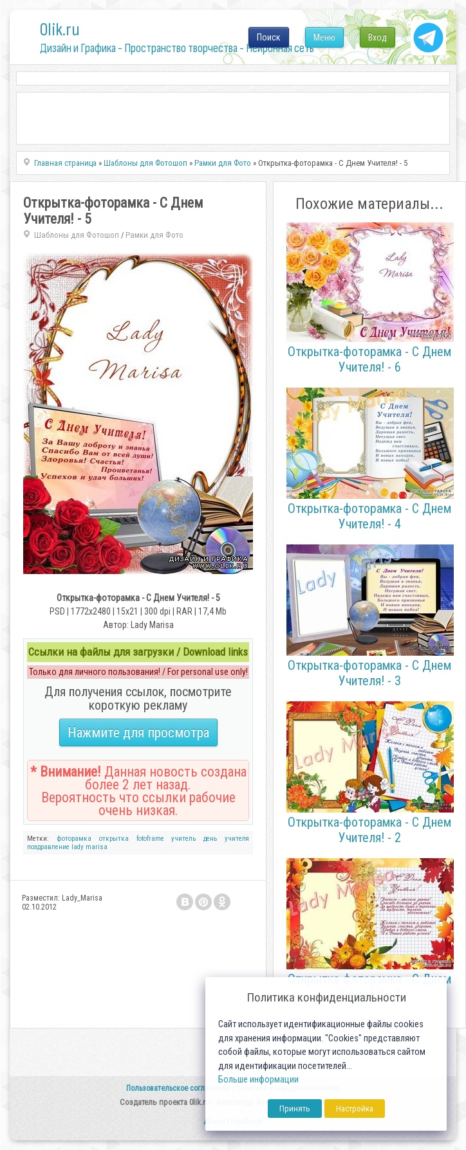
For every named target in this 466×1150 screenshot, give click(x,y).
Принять (294, 1108)
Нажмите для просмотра (138, 732)
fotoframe (150, 838)
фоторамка (74, 838)
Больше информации (258, 1079)
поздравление (48, 847)
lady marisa (89, 847)
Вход (377, 37)
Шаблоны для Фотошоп (76, 235)
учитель (183, 838)
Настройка (354, 1108)
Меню (324, 37)
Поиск (269, 37)
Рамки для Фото (154, 235)
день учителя (226, 838)
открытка (114, 838)
